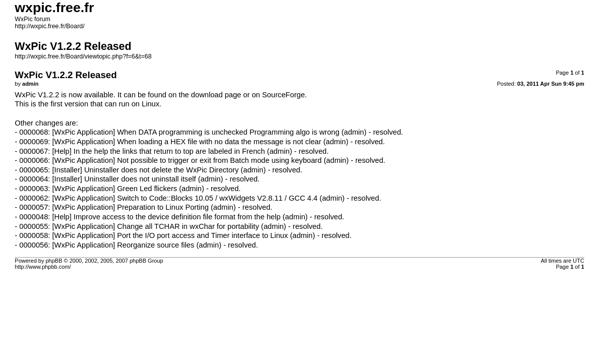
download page (216, 95)
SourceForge (283, 95)
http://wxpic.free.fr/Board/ (49, 26)
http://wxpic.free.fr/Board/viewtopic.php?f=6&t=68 (83, 56)
